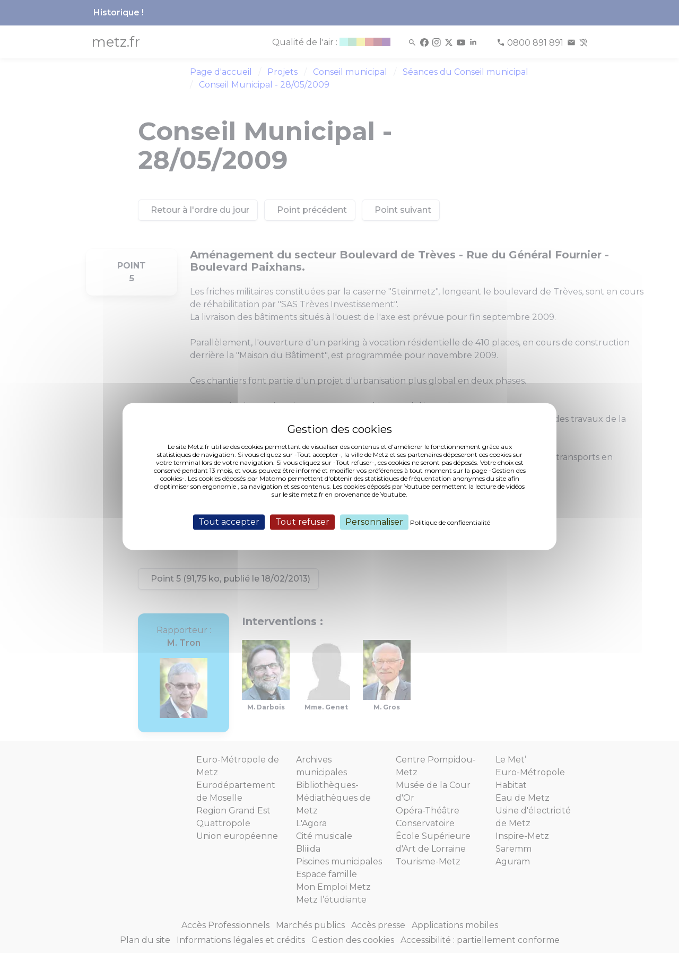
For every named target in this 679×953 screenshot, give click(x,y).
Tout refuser (302, 522)
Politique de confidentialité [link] (450, 522)
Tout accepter (228, 522)
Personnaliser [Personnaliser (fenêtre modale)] (374, 522)
